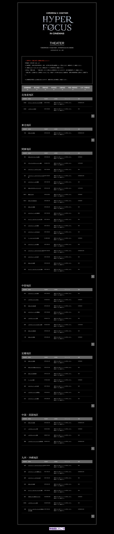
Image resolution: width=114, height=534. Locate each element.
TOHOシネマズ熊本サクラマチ (34, 496)
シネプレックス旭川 (32, 108)
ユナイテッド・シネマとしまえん (34, 169)
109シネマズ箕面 (31, 361)
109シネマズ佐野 (31, 263)
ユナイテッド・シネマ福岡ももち (34, 471)
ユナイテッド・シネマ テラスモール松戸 (36, 250)
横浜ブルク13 (31, 194)
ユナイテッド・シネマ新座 (33, 225)
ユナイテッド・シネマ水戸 (33, 256)
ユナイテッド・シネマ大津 (33, 386)
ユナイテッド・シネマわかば (34, 231)
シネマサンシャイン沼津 (33, 318)
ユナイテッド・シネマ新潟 (33, 293)
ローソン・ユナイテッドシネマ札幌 (35, 102)
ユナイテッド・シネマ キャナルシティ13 (36, 465)
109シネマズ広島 (31, 422)
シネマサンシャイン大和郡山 (34, 392)
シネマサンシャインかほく (33, 299)
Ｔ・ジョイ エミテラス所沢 (33, 238)
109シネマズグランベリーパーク (34, 188)
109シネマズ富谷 (31, 132)
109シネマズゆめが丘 (32, 200)
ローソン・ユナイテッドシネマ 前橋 (35, 269)
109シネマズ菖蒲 (31, 206)
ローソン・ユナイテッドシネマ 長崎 (35, 490)
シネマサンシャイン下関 (33, 428)
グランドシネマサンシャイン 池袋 (35, 163)
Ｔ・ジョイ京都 (31, 379)
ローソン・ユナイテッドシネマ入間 (35, 219)
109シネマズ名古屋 (32, 305)
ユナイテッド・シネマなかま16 (34, 477)
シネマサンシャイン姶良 (33, 502)
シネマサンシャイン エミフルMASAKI (35, 441)
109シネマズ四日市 (32, 330)
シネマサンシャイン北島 (33, 435)
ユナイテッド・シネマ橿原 (33, 398)
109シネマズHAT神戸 (32, 373)
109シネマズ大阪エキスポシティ (34, 367)
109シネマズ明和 (31, 337)
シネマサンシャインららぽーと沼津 (35, 324)
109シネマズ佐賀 (31, 484)
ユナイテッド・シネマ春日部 (34, 213)
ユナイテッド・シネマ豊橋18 (34, 312)
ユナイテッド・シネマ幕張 (33, 244)
